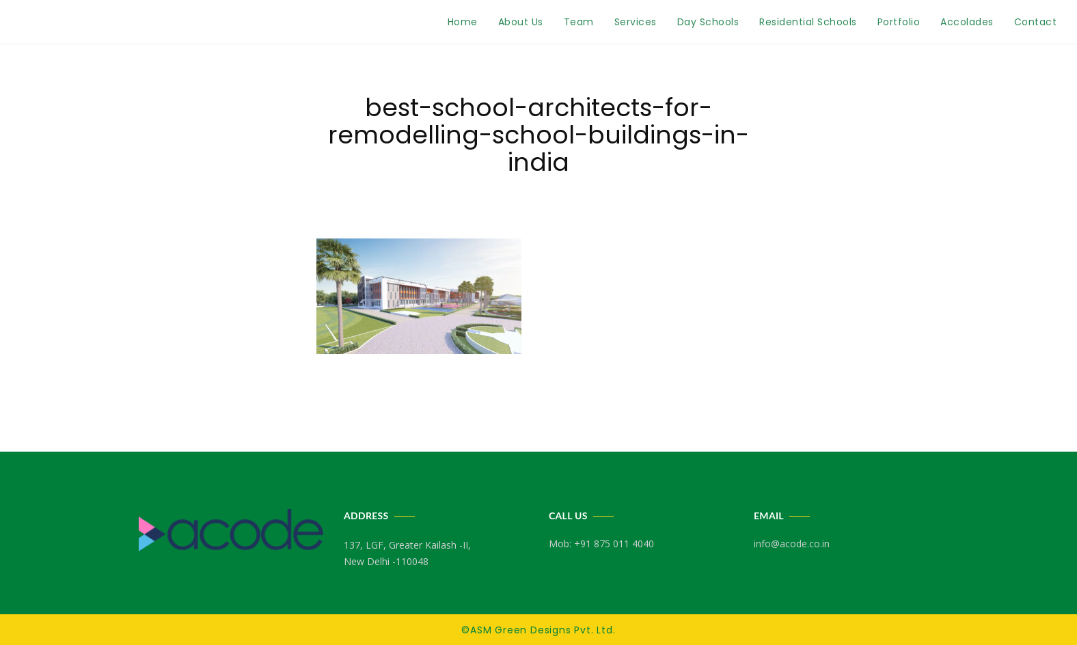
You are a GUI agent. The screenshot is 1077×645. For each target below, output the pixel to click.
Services (635, 22)
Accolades (967, 22)
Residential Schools (808, 22)
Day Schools (708, 22)
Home (463, 22)
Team (579, 22)
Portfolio (899, 22)
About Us (520, 22)
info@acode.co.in (792, 543)
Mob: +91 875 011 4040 (601, 543)
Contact (1035, 22)
